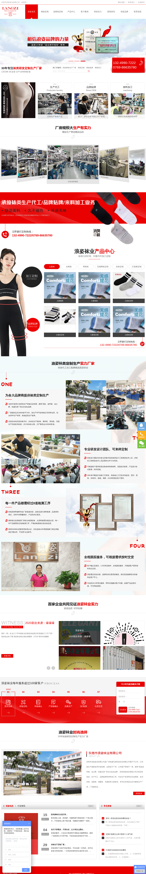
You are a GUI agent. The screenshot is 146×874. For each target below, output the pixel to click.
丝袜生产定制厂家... (58, 844)
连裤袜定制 (58, 12)
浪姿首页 (31, 12)
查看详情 (7, 656)
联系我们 (131, 2)
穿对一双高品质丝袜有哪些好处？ (118, 828)
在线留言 (141, 2)
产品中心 (71, 12)
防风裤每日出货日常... (59, 814)
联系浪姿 (137, 12)
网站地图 (121, 2)
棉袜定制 (45, 12)
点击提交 (122, 710)
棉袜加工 (98, 67)
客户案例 (84, 12)
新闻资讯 (111, 12)
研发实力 (98, 12)
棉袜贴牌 (89, 67)
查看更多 (139, 793)
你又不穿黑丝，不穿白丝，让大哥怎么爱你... (67, 829)
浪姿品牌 (124, 12)
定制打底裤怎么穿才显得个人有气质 (119, 844)
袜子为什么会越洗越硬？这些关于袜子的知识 (122, 812)
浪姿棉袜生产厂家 (69, 67)
